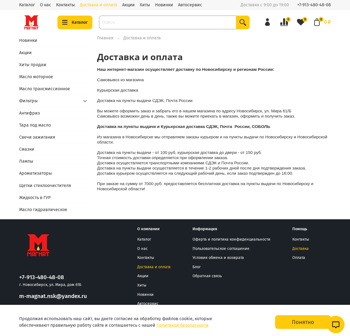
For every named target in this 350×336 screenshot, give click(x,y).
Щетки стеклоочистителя (45, 185)
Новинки (164, 4)
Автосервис (190, 4)
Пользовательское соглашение (220, 248)
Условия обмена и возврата (218, 257)
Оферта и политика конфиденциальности (231, 239)
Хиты (145, 4)
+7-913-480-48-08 (314, 4)
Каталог (27, 4)
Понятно (303, 322)
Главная (105, 37)
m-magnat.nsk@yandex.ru (53, 296)
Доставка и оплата (98, 4)
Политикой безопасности (182, 325)
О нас (45, 4)
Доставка (300, 248)
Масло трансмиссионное (44, 88)
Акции (128, 4)
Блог (196, 267)
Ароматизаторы (35, 173)
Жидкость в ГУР (35, 197)
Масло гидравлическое (43, 209)
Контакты (65, 4)
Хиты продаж (32, 64)
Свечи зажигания (37, 137)
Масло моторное (36, 76)
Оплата (298, 257)
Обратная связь (207, 276)
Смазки (26, 149)
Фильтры (28, 100)
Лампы (26, 161)
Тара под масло (35, 125)
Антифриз (29, 113)
